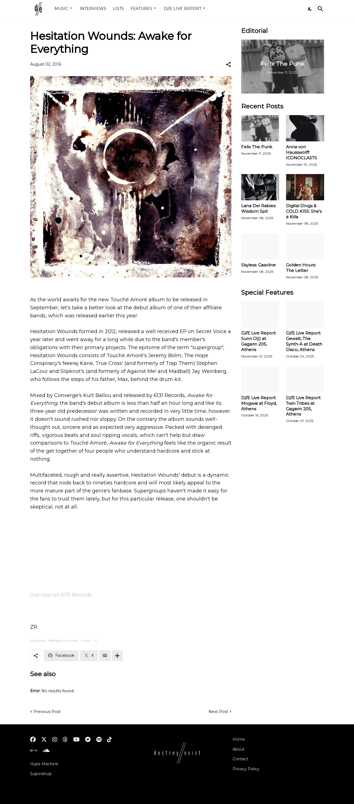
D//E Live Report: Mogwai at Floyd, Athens (259, 403)
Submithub (41, 773)
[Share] (228, 64)
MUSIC (61, 8)
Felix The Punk (256, 146)
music (85, 640)
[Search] (319, 9)
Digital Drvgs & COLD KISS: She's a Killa (304, 211)
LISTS (118, 8)
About (238, 749)
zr (95, 640)
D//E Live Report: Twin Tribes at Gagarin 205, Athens (303, 406)
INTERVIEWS (93, 8)
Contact (240, 758)
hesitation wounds (62, 640)
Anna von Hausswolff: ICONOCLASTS (301, 152)
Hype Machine (44, 763)
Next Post (218, 711)
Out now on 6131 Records (61, 595)
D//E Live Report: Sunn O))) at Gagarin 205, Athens (258, 341)
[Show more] (117, 655)
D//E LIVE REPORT (182, 8)
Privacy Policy (246, 768)
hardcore (37, 640)
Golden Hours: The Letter (301, 267)
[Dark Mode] (310, 9)
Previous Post (47, 711)
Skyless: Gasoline (258, 265)
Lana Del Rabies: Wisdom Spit (258, 208)
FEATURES (141, 8)
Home (239, 739)
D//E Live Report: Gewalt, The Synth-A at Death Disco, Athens (304, 341)
